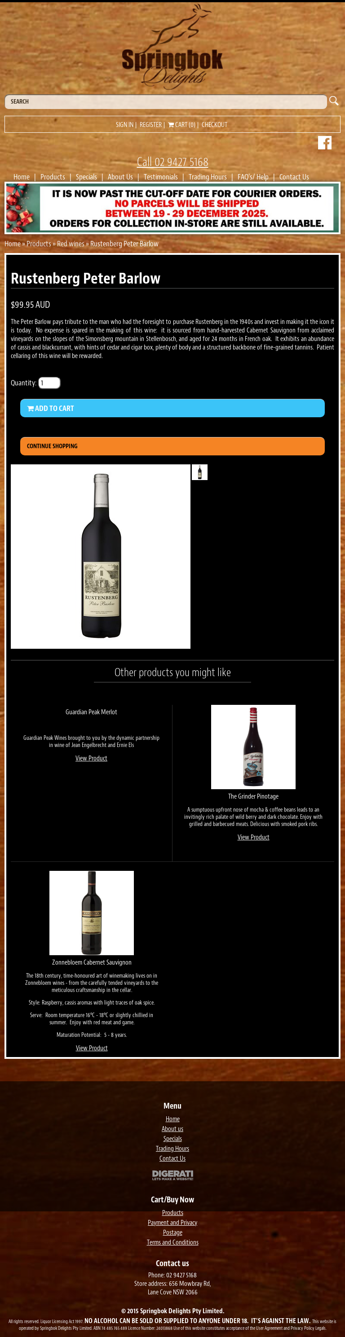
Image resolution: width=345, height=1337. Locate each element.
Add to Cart (50, 408)
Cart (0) (181, 125)
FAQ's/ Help (253, 177)
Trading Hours (208, 177)
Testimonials (161, 177)
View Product (91, 758)
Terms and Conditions (173, 1242)
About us (172, 1129)
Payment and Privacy (172, 1223)
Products (52, 177)
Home (21, 177)
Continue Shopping (52, 446)
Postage (172, 1232)
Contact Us (294, 177)
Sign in (124, 125)
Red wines (70, 244)
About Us (120, 177)
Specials (86, 177)
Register (151, 125)
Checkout (214, 125)
